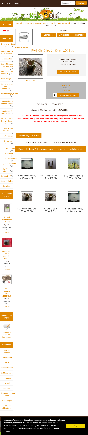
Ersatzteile (52, 23)
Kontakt (7, 383)
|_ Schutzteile (7, 154)
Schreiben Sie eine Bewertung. (6, 330)
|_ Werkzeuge (7, 136)
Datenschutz (7, 358)
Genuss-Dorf (7, 176)
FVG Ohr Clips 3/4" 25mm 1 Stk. (50, 210)
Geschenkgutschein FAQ (7, 394)
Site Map (6, 388)
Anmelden (17, 3)
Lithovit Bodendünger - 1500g (7, 213)
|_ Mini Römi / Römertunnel (7, 130)
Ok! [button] (75, 426)
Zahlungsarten (6, 373)
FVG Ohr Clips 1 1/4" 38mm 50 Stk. (27, 210)
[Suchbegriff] (68, 3)
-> (7, 121)
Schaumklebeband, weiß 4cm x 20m (74, 210)
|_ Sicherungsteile (7, 159)
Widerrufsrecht (7, 368)
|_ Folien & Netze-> (7, 170)
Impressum (7, 378)
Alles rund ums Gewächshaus (35, 23)
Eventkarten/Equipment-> (7, 45)
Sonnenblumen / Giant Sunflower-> (7, 87)
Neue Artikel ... (7, 181)
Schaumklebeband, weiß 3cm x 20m (27, 177)
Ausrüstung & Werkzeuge (7, 112)
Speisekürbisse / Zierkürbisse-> (7, 66)
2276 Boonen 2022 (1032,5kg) (7, 285)
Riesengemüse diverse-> (7, 72)
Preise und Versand (7, 351)
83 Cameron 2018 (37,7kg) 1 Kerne (7, 249)
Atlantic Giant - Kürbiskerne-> (7, 53)
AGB (7, 363)
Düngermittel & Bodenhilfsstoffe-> (7, 103)
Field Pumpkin (7, 79)
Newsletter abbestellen (6, 407)
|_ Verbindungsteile (7, 164)
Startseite (5, 3)
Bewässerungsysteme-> (7, 95)
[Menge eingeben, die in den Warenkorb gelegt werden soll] (55, 95)
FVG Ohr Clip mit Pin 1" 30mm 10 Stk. (73, 177)
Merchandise (7, 59)
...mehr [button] (7, 431)
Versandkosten (6, 232)
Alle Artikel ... (7, 186)
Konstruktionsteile (64, 23)
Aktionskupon (7, 400)
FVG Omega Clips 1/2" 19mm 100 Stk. (50, 177)
